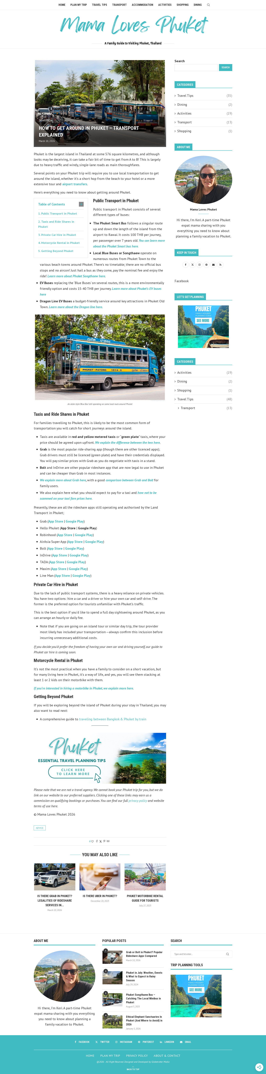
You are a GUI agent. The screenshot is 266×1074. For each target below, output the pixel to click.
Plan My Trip (78, 4)
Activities (165, 4)
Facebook (182, 281)
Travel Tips (99, 4)
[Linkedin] (167, 1042)
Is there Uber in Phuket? (100, 896)
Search (180, 61)
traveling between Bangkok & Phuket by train (112, 719)
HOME (90, 1056)
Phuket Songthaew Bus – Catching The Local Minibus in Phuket (143, 998)
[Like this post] (92, 841)
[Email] (185, 1042)
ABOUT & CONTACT (167, 1056)
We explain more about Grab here (63, 480)
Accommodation (142, 4)
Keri (198, 220)
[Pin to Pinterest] (104, 841)
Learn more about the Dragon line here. (76, 307)
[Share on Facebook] (97, 841)
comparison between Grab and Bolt (129, 480)
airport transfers (74, 184)
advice (39, 827)
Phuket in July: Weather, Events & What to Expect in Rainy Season (144, 976)
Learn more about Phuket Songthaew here (76, 276)
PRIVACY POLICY (137, 1056)
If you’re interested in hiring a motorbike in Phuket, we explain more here (83, 688)
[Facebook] (82, 1042)
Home (62, 4)
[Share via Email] (108, 841)
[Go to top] (133, 1069)
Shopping (183, 4)
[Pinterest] (146, 1042)
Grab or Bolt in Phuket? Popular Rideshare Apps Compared (144, 954)
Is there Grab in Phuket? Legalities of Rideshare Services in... (54, 900)
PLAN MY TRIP (110, 1056)
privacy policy (138, 800)
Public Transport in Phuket (59, 213)
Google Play (75, 521)
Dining (198, 4)
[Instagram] (123, 1042)
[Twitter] (102, 1042)
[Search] (208, 5)
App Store (56, 521)
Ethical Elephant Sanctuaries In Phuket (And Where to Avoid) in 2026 (144, 1020)
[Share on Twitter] (100, 841)
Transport (119, 4)
